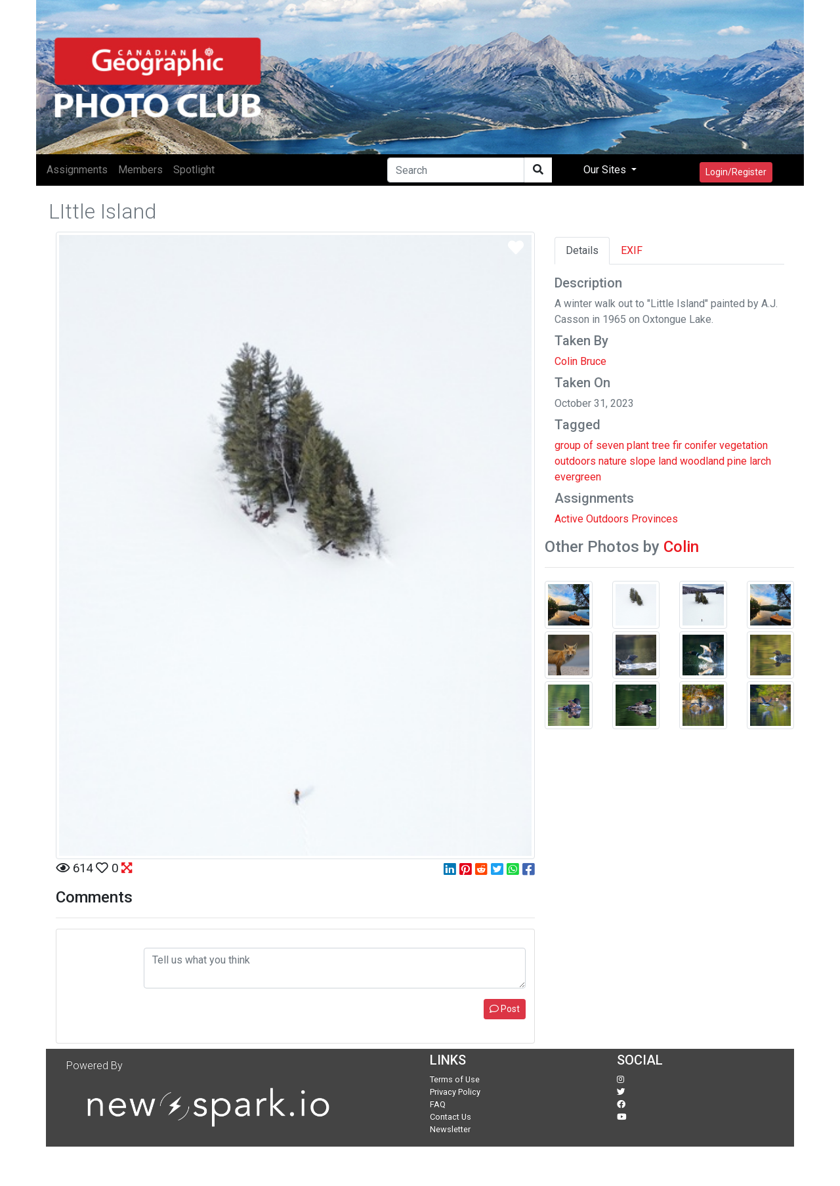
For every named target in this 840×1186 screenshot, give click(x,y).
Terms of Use (455, 1079)
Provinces (654, 519)
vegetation (743, 445)
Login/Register (735, 172)
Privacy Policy (455, 1092)
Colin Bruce (580, 361)
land (667, 461)
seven (610, 445)
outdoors (575, 461)
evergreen (578, 477)
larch (760, 461)
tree (661, 445)
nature (612, 461)
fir (677, 445)
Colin (681, 547)
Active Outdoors (592, 519)
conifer (700, 445)
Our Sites (606, 169)
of (588, 445)
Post (505, 1009)
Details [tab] (582, 250)
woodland (702, 461)
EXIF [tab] (631, 250)
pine (737, 461)
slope (642, 461)
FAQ (438, 1104)
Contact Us (450, 1117)
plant (638, 445)
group (568, 445)
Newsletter (450, 1129)
